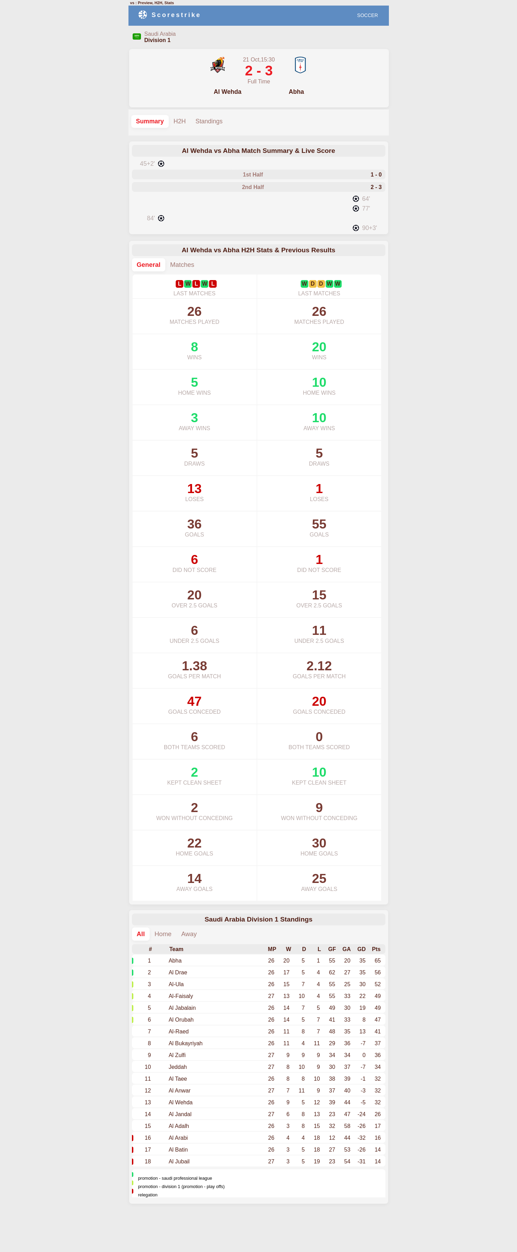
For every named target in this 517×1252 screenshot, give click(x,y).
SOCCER (367, 15)
